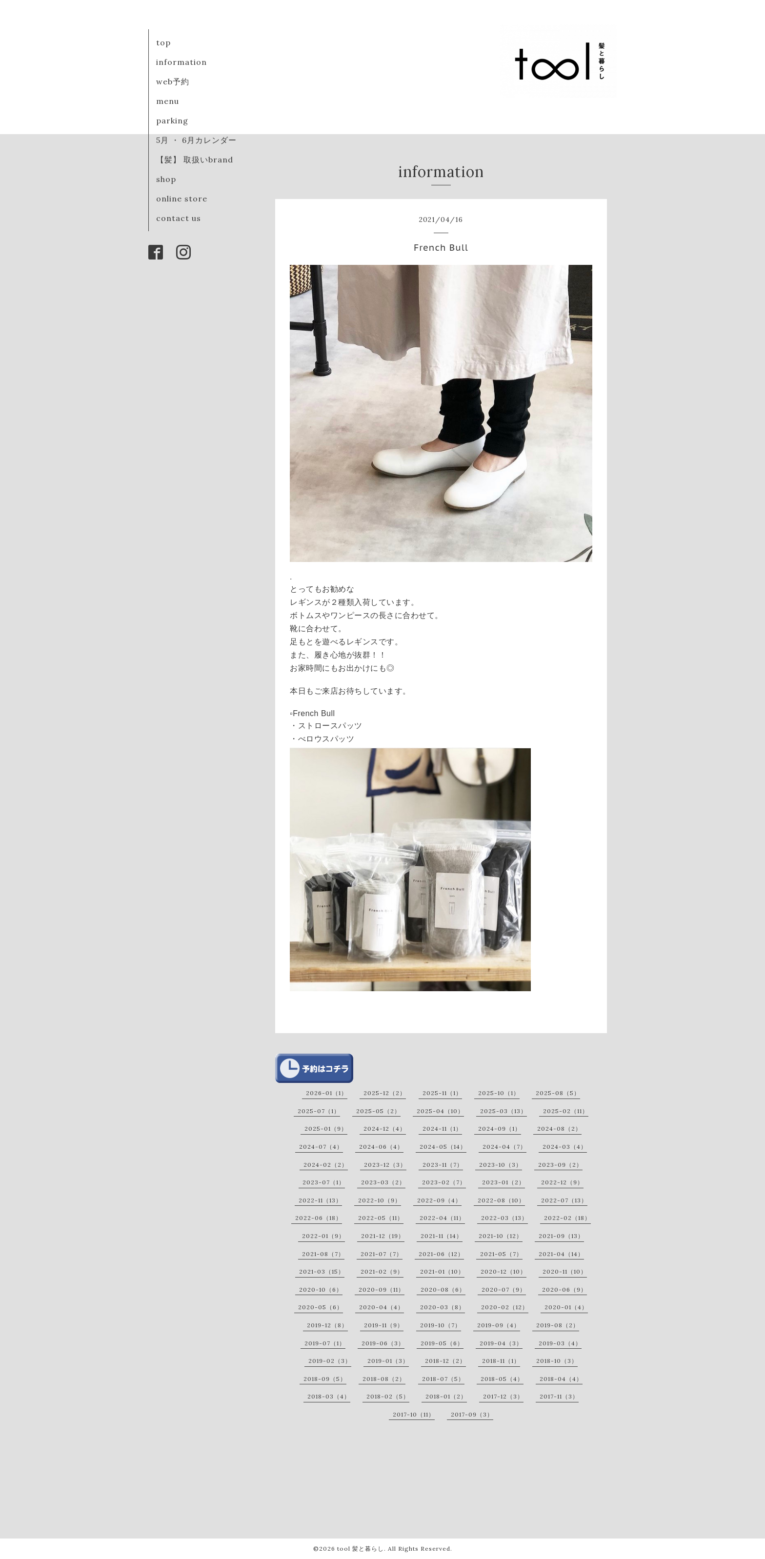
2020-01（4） (566, 1307)
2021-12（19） (382, 1235)
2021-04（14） (561, 1254)
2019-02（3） (329, 1360)
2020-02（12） (504, 1307)
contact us (178, 218)
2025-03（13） (503, 1111)
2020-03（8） (442, 1307)
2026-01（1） (326, 1093)
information (181, 62)
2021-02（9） (382, 1271)
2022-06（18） (318, 1217)
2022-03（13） (504, 1217)
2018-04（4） (561, 1378)
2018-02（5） (387, 1396)
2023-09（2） (560, 1164)
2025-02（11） (565, 1111)
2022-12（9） (562, 1182)
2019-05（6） (442, 1343)
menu (167, 101)
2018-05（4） (502, 1378)
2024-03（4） (565, 1146)
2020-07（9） (504, 1289)
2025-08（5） (558, 1093)
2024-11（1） (442, 1128)
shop (166, 179)
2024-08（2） (559, 1128)
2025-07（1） (319, 1111)
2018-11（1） (501, 1360)
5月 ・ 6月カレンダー (196, 140)
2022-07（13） (564, 1200)
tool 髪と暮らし (360, 1548)
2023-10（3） (500, 1164)
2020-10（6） (320, 1289)
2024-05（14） (443, 1146)
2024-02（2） (325, 1164)
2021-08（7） (323, 1254)
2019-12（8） (327, 1325)
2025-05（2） (378, 1111)
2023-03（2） (383, 1182)
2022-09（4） (439, 1200)
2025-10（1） (499, 1093)
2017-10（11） (414, 1414)
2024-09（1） (499, 1128)
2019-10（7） (440, 1325)
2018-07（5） (443, 1378)
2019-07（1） (324, 1343)
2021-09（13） (561, 1235)
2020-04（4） (381, 1307)
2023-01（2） (503, 1182)
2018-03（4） (328, 1396)
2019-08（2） (557, 1325)
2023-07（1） (323, 1182)
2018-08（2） (383, 1378)
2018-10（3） (557, 1360)
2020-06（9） (564, 1289)
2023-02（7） (444, 1182)
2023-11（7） (443, 1164)
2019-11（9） (383, 1325)
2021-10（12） (501, 1235)
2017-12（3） (503, 1396)
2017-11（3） (559, 1396)
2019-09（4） (498, 1325)
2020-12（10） (503, 1271)
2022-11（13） (320, 1200)
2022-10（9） (379, 1200)
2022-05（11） (380, 1217)
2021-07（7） (382, 1254)
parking (172, 120)
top (163, 42)
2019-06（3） (383, 1343)
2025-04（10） (440, 1111)
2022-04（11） (442, 1217)
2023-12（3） (385, 1164)
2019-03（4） (560, 1343)
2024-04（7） (504, 1146)
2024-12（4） (384, 1128)
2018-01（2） (446, 1396)
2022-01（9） (323, 1235)
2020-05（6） (320, 1307)
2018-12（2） (445, 1360)
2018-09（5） (324, 1378)
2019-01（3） (388, 1360)
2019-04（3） (501, 1343)
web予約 (172, 81)
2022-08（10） (501, 1200)
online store (181, 198)
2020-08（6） (443, 1289)
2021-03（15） (321, 1271)
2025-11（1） (442, 1093)
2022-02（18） (567, 1217)
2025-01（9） (325, 1128)
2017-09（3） (472, 1414)
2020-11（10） (565, 1271)
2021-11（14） (442, 1235)
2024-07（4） (321, 1146)
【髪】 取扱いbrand (194, 159)
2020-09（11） (381, 1289)
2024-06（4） (381, 1146)
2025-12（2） (384, 1093)
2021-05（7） (501, 1254)
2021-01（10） (442, 1271)
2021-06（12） (441, 1254)
